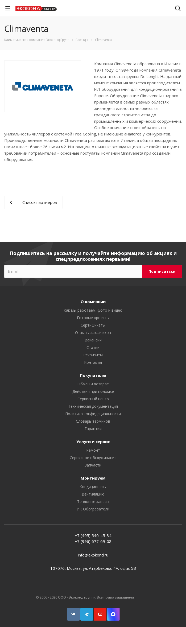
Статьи (93, 347)
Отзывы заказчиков (93, 332)
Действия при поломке (93, 391)
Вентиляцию (93, 494)
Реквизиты (93, 354)
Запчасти (93, 465)
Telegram (87, 612)
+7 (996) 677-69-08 (93, 541)
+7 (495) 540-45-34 (93, 535)
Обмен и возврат (93, 383)
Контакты (93, 362)
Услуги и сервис (93, 441)
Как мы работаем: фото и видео (93, 310)
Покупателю (93, 375)
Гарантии (93, 428)
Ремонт (93, 450)
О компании (93, 301)
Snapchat (113, 612)
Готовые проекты (93, 317)
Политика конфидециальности (93, 413)
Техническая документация (93, 406)
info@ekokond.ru (93, 555)
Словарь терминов (93, 421)
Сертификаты (93, 325)
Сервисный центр (93, 398)
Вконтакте (73, 612)
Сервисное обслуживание (93, 457)
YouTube (100, 612)
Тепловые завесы (93, 501)
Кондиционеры (93, 486)
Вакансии (93, 340)
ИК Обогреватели (93, 509)
